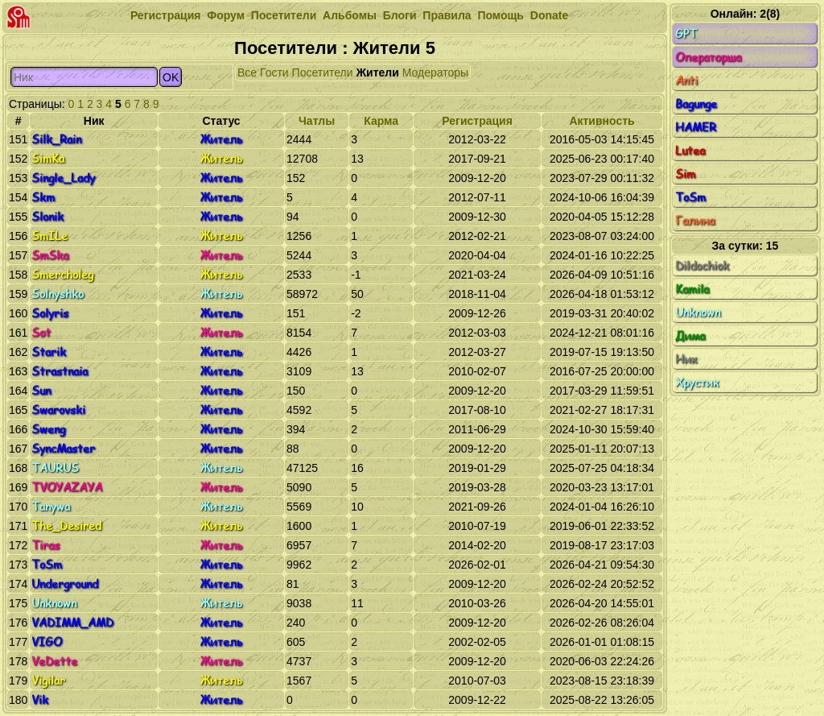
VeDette (54, 660)
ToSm (46, 564)
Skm (43, 197)
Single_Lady (63, 177)
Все (247, 72)
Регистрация (165, 15)
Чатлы (317, 120)
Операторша (745, 57)
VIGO (46, 641)
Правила (446, 15)
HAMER (745, 127)
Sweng (48, 429)
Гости (274, 72)
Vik (39, 699)
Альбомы (350, 15)
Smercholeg (62, 274)
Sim (745, 174)
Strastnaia (59, 371)
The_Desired (66, 525)
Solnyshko (57, 293)
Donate (549, 15)
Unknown (53, 602)
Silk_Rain (56, 139)
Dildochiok (745, 266)
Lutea (745, 151)
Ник (745, 359)
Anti (745, 80)
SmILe (49, 235)
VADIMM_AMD (72, 622)
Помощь (500, 15)
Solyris (49, 313)
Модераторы (435, 72)
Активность (601, 120)
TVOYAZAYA (66, 487)
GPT (745, 34)
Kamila (745, 289)
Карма (381, 120)
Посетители (283, 15)
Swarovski (58, 409)
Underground (64, 583)
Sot (41, 332)
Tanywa (50, 506)
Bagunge (745, 104)
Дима (745, 336)
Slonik (47, 216)
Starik (48, 351)
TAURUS (55, 467)
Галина (745, 221)
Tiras (45, 545)
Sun (41, 390)
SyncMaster (63, 448)
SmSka (49, 255)
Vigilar (48, 680)
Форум (226, 15)
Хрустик (745, 383)
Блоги (400, 15)
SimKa (47, 158)
